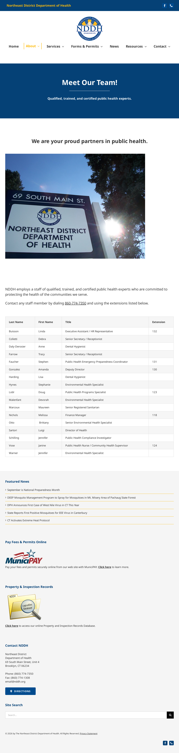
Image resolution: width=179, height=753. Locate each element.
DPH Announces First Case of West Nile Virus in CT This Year (43, 505)
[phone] (171, 5)
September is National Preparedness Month (33, 490)
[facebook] (164, 5)
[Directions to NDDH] (20, 691)
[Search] (170, 715)
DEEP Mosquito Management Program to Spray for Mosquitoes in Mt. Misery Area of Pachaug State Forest (71, 497)
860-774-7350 (75, 303)
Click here (104, 567)
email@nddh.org (15, 681)
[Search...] (86, 715)
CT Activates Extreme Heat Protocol (28, 520)
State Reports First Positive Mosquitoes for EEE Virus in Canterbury (47, 512)
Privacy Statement (88, 733)
